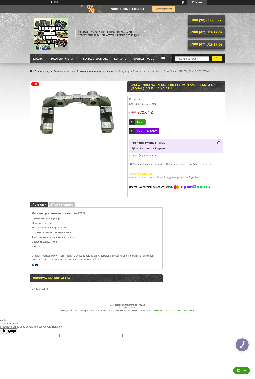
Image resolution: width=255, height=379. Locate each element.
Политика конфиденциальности (179, 311)
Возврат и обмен (145, 58)
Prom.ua (141, 305)
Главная (38, 58)
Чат (241, 370)
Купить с (146, 131)
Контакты (120, 58)
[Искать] (217, 58)
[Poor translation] (12, 331)
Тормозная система (64, 71)
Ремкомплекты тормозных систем (95, 71)
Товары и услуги (62, 58)
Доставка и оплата (95, 58)
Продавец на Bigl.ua (127, 308)
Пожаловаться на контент (151, 311)
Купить (140, 122)
